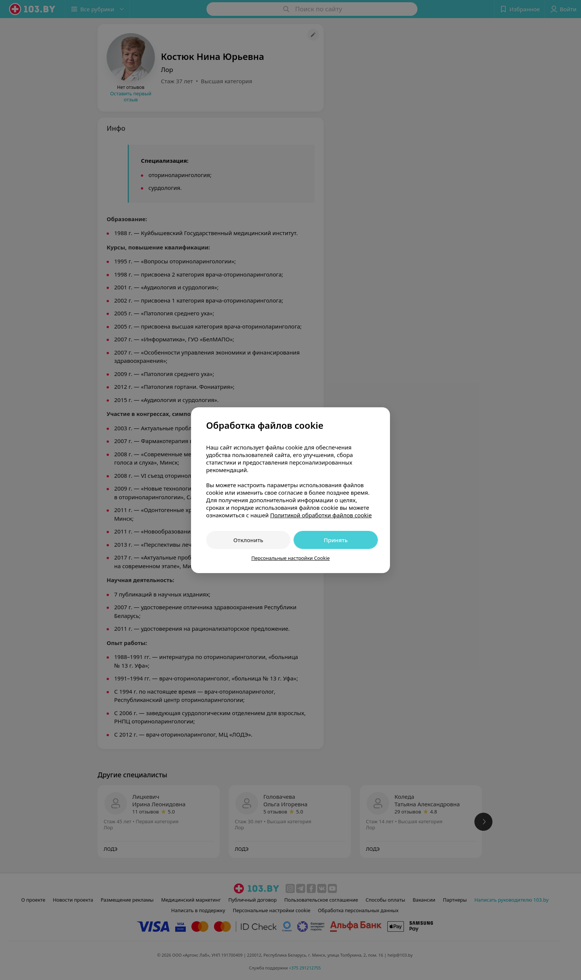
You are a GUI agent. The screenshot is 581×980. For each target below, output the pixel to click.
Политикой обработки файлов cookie (321, 515)
